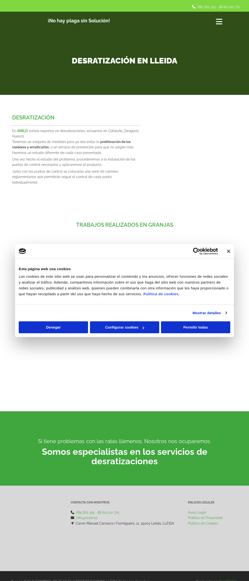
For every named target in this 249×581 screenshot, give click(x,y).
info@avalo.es (87, 518)
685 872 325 (206, 7)
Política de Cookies (203, 523)
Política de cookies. (161, 294)
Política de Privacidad (205, 518)
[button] (185, 22)
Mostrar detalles (207, 313)
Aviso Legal (197, 512)
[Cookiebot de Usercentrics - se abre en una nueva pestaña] (196, 251)
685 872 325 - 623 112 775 (97, 512)
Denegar (53, 327)
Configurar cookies (124, 327)
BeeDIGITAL (229, 553)
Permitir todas (195, 327)
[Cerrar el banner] (228, 251)
